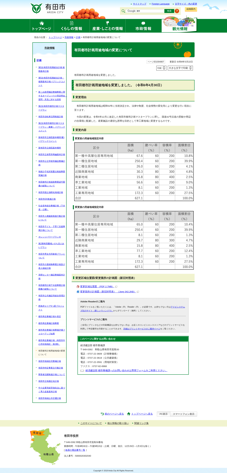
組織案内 (191, 9)
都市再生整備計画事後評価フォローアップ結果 (51, 332)
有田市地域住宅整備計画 (49, 361)
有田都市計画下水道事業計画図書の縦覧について (51, 287)
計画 (78, 37)
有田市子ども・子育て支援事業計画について (51, 228)
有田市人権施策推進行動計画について (51, 218)
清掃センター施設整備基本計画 (51, 277)
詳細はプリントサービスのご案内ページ (141, 329)
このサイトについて (91, 423)
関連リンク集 (141, 423)
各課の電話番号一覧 (75, 450)
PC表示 (164, 414)
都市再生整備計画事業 (48, 323)
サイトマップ (139, 4)
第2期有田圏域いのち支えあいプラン (51, 245)
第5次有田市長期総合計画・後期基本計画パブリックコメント (51, 82)
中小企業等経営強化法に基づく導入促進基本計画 (51, 390)
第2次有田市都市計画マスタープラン (51, 108)
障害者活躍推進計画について (51, 374)
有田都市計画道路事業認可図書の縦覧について (51, 184)
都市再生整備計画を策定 (49, 316)
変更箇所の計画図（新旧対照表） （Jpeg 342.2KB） (109, 291)
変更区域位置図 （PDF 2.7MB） (98, 286)
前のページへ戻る (114, 414)
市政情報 (69, 37)
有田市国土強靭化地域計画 (50, 192)
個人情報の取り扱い (118, 423)
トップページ (55, 37)
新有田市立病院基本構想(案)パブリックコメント (51, 139)
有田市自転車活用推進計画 (50, 116)
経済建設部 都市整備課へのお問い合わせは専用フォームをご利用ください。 (126, 370)
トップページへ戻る (142, 414)
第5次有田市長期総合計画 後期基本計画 (51, 69)
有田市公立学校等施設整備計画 (51, 163)
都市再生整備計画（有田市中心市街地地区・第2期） (51, 342)
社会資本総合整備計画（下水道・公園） (51, 207)
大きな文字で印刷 (178, 68)
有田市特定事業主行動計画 (50, 368)
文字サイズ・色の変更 (186, 4)
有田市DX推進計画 (47, 199)
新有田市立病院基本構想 (49, 148)
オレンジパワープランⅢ (49, 237)
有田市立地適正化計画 (48, 381)
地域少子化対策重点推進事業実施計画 (51, 173)
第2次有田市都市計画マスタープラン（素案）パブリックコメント (51, 127)
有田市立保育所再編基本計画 (51, 154)
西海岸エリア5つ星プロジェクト (51, 308)
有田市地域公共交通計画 (49, 398)
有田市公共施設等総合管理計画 (51, 297)
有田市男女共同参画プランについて (51, 256)
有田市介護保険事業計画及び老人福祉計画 (51, 266)
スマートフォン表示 (183, 414)
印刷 (159, 68)
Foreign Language (161, 4)
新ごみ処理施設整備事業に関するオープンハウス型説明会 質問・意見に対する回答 (52, 96)
